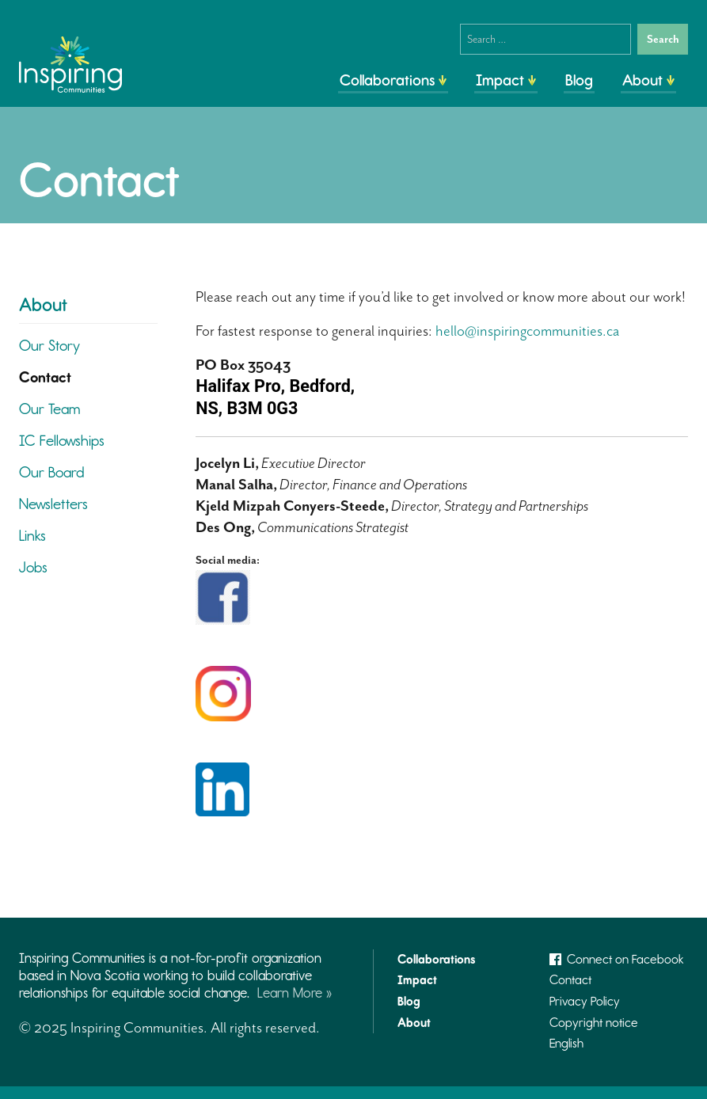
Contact (45, 377)
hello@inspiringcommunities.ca (527, 330)
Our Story (49, 346)
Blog (579, 79)
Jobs (33, 567)
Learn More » (294, 993)
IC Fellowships (62, 441)
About (642, 79)
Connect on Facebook (616, 959)
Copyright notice (593, 1022)
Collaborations (387, 79)
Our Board (51, 472)
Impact (500, 79)
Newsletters (53, 504)
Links (32, 536)
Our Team (49, 409)
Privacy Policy (584, 1001)
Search (663, 39)
